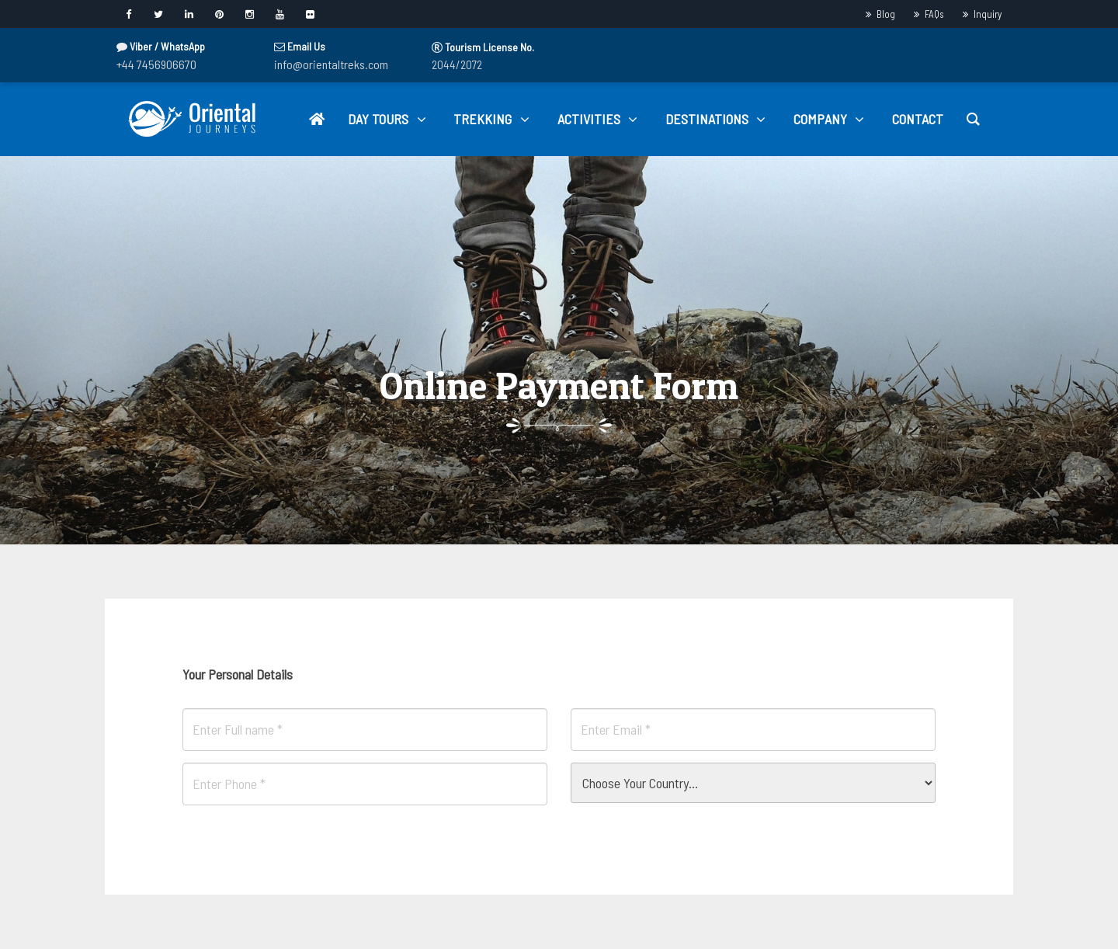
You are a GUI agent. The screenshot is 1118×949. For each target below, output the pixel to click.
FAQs (934, 14)
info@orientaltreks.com (331, 64)
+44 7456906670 (156, 64)
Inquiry (988, 14)
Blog (886, 14)
